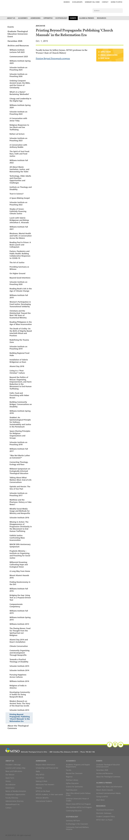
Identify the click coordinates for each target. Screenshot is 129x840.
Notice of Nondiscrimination (16, 791)
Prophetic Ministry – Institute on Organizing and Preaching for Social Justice (20, 554)
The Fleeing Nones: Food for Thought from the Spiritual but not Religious (20, 631)
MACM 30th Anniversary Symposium (20, 545)
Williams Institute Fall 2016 (19, 590)
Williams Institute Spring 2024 (20, 106)
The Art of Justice (17, 262)
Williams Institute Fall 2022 (19, 161)
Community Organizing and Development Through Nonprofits (19, 652)
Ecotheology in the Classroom (77, 824)
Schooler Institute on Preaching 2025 (18, 68)
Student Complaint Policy (105, 816)
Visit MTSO (40, 778)
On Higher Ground (17, 273)
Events (73, 18)
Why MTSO (40, 775)
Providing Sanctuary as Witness (19, 268)
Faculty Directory (12, 798)
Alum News (100, 800)
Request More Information (45, 765)
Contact (105, 2)
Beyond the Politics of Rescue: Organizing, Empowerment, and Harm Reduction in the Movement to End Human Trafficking (21, 383)
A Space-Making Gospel (20, 198)
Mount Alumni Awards (104, 790)
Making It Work (41, 781)
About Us (11, 18)
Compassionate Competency (16, 605)
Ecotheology (61, 18)
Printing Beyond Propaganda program (53, 58)
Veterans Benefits (42, 798)
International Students (44, 801)
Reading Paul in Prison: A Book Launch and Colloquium (20, 244)
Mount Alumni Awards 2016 (19, 576)
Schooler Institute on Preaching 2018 (18, 443)
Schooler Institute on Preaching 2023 (18, 139)
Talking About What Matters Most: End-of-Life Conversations (20, 479)
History (8, 781)
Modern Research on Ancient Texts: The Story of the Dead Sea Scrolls (20, 703)
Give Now (105, 58)
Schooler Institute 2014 (19, 670)
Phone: (87, 752)
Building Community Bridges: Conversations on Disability (21, 404)
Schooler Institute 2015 (19, 666)
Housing (39, 788)
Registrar (69, 777)
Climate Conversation (19, 646)
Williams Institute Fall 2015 (19, 612)
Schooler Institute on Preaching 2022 (18, 203)
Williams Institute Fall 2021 (19, 228)
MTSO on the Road (43, 791)
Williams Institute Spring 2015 (20, 618)
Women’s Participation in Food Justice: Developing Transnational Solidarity (20, 304)
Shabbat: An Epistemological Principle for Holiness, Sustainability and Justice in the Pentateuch (20, 422)
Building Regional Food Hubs (19, 354)
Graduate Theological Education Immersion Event (18, 34)
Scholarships (77, 2)
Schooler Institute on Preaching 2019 (18, 347)
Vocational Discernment (105, 810)
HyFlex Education (72, 783)
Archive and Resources (18, 45)
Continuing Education (74, 811)
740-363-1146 (90, 752)
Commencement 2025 (19, 56)
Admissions (35, 18)
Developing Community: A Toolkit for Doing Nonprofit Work (20, 694)
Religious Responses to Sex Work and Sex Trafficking (19, 127)
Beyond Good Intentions (20, 278)
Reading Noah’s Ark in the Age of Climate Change (21, 289)
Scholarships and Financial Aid (47, 768)
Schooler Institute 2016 (19, 517)
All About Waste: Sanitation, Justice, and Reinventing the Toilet (19, 169)
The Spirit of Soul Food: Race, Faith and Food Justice (20, 153)
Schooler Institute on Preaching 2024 (18, 113)
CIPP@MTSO (48, 18)
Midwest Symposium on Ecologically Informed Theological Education (20, 471)
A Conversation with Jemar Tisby (18, 119)
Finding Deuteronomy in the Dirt (20, 583)
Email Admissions (109, 55)
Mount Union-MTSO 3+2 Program (78, 804)
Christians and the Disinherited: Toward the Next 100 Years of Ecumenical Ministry (20, 314)
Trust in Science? (16, 194)
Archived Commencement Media (108, 793)
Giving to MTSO (116, 2)
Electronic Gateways (103, 813)
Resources (101, 18)
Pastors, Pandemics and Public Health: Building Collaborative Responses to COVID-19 (20, 254)
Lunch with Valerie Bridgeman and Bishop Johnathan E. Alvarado (19, 220)
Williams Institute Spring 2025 (20, 62)
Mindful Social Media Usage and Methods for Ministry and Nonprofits (20, 511)
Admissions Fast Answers (45, 785)
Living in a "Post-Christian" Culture (17, 371)
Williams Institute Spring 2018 (20, 412)
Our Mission (10, 775)
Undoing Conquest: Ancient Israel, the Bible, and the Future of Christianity (20, 84)
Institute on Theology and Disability (21, 188)
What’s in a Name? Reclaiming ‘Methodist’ (19, 93)
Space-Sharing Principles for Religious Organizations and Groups (20, 434)
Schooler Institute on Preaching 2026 (18, 75)
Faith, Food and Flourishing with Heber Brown (19, 395)
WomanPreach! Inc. (13, 804)
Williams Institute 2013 (19, 624)
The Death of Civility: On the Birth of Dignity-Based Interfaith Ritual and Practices (21, 332)
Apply (38, 771)
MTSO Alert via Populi (104, 820)
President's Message (13, 765)
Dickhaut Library (72, 780)
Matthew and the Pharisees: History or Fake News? (20, 502)
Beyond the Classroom (74, 773)
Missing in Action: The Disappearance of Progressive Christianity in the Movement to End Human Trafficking (21, 526)
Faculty (68, 770)
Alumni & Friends (86, 18)
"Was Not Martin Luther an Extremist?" (20, 456)
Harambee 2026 (15, 41)
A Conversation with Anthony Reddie (18, 146)
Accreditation (10, 785)
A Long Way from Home (20, 571)
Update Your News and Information (109, 787)
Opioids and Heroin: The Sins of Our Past (20, 487)
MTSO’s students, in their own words (49, 794)
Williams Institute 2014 (19, 681)
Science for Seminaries (74, 787)
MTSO (36, 9)
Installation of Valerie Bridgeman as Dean (19, 361)
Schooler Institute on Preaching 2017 (18, 494)
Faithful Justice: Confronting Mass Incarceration (17, 537)
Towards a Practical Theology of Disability (19, 660)
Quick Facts (10, 778)
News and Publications (14, 771)
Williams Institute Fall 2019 (19, 296)
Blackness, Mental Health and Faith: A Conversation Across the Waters (21, 235)
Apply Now (105, 52)
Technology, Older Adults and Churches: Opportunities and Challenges (20, 179)
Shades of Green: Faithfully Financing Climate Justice (18, 211)
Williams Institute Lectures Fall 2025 (17, 51)
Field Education (71, 790)
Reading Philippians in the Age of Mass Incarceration (21, 323)
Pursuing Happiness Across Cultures (18, 676)
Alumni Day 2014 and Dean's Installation (19, 640)
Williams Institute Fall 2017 (19, 450)
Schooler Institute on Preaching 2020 (18, 283)
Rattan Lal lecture (17, 134)
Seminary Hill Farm (92, 2)
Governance (10, 788)
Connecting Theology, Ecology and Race (19, 463)
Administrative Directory (14, 801)
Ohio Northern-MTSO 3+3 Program (79, 807)
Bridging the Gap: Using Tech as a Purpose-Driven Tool (20, 597)
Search (120, 10)
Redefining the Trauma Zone (19, 341)
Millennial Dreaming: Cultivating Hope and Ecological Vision (19, 564)
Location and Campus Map (15, 768)
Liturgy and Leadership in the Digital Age (20, 99)
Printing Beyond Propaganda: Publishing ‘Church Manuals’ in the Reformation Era (20, 717)
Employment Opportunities (15, 794)
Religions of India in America (18, 686)
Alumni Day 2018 (17, 366)
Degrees (67, 2)
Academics (23, 18)
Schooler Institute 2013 (19, 710)
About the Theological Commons (18, 727)
